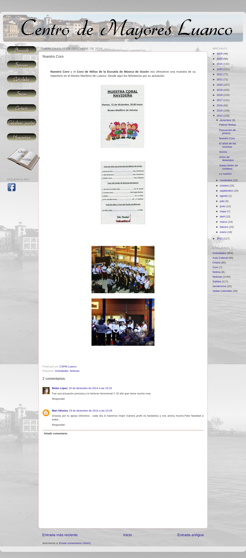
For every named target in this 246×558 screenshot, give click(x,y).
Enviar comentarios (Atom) (75, 543)
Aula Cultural (220, 257)
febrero (224, 226)
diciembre (226, 120)
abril (223, 216)
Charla (216, 262)
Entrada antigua (191, 535)
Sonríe (223, 151)
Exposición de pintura (227, 132)
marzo (224, 221)
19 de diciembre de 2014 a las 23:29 (90, 410)
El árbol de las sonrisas (227, 145)
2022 (220, 74)
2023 (220, 69)
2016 (220, 105)
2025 (220, 58)
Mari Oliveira (60, 410)
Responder (58, 398)
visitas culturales (222, 290)
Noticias (75, 370)
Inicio (127, 535)
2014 (220, 115)
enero (223, 232)
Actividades (61, 370)
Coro (215, 267)
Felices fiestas (227, 124)
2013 (220, 238)
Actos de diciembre (226, 159)
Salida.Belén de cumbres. (228, 167)
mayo (223, 211)
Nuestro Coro (227, 138)
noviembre (226, 180)
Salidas (217, 281)
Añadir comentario (55, 433)
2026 (220, 53)
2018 (220, 95)
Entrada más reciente (60, 535)
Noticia (217, 272)
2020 (220, 84)
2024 (220, 63)
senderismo (219, 286)
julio (222, 201)
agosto (224, 195)
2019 (220, 89)
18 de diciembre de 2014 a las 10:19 (90, 388)
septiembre (227, 190)
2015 (220, 110)
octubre (224, 185)
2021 (220, 79)
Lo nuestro (225, 173)
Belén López (60, 388)
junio (223, 206)
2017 (220, 100)
